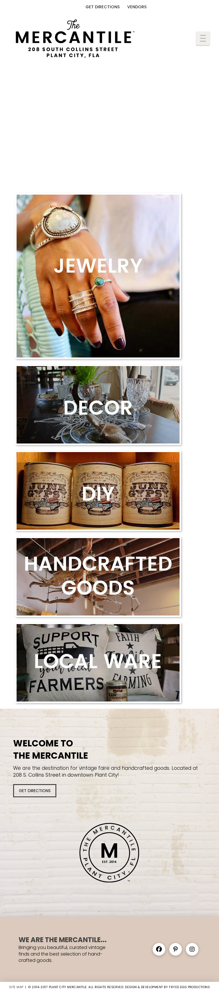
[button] (203, 38)
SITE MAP (16, 987)
